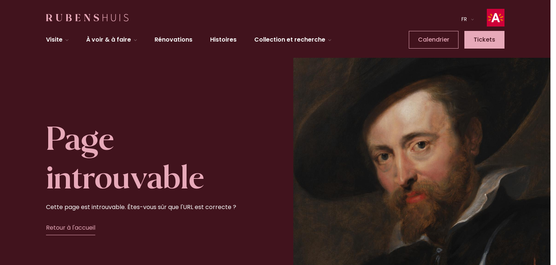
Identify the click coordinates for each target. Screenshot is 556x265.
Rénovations (173, 39)
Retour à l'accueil (70, 227)
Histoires (223, 39)
